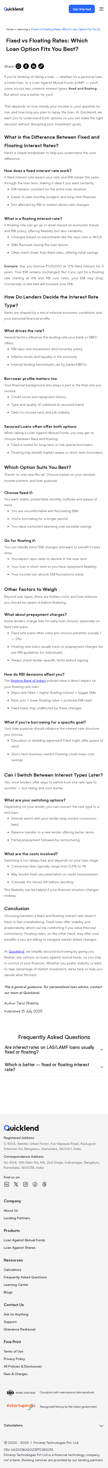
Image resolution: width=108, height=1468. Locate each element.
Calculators (12, 1270)
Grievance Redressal (19, 1329)
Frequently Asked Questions (25, 1277)
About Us (11, 1210)
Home (10, 29)
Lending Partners (17, 1218)
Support (10, 1322)
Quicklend (16, 951)
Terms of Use (13, 1351)
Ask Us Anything (16, 1314)
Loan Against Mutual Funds (24, 1240)
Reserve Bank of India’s (28, 680)
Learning (22, 29)
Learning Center (16, 1285)
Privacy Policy (14, 1359)
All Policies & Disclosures (23, 1366)
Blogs (8, 1292)
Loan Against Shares (19, 1248)
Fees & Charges (16, 1374)
